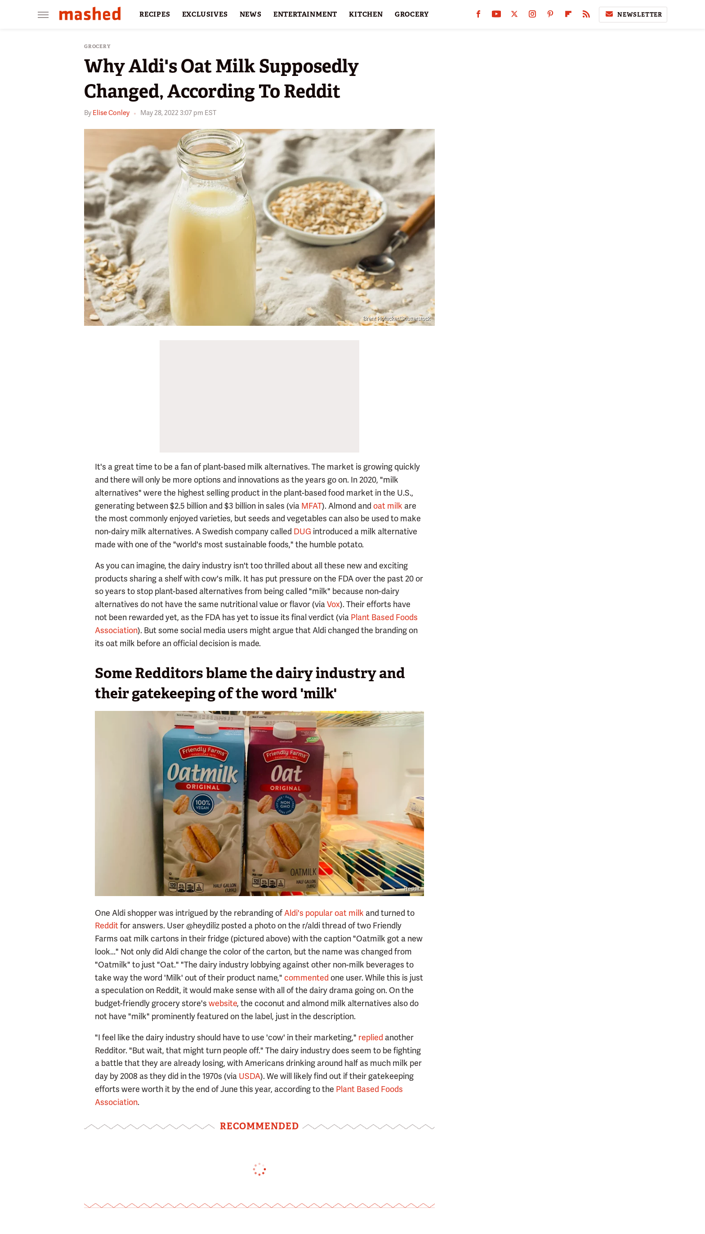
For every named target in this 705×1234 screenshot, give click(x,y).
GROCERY (412, 14)
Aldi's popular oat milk (324, 913)
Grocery (97, 46)
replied (370, 1037)
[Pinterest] (550, 16)
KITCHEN (366, 14)
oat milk (387, 506)
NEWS (251, 14)
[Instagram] (532, 16)
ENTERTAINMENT (305, 14)
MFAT (311, 506)
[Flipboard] (568, 16)
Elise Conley (111, 112)
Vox (333, 604)
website (223, 1003)
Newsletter (633, 14)
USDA (249, 1076)
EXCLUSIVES (205, 14)
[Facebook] (478, 16)
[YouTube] (496, 16)
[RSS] (586, 16)
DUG (302, 531)
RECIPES (154, 14)
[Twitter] (514, 16)
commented (306, 977)
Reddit (411, 889)
